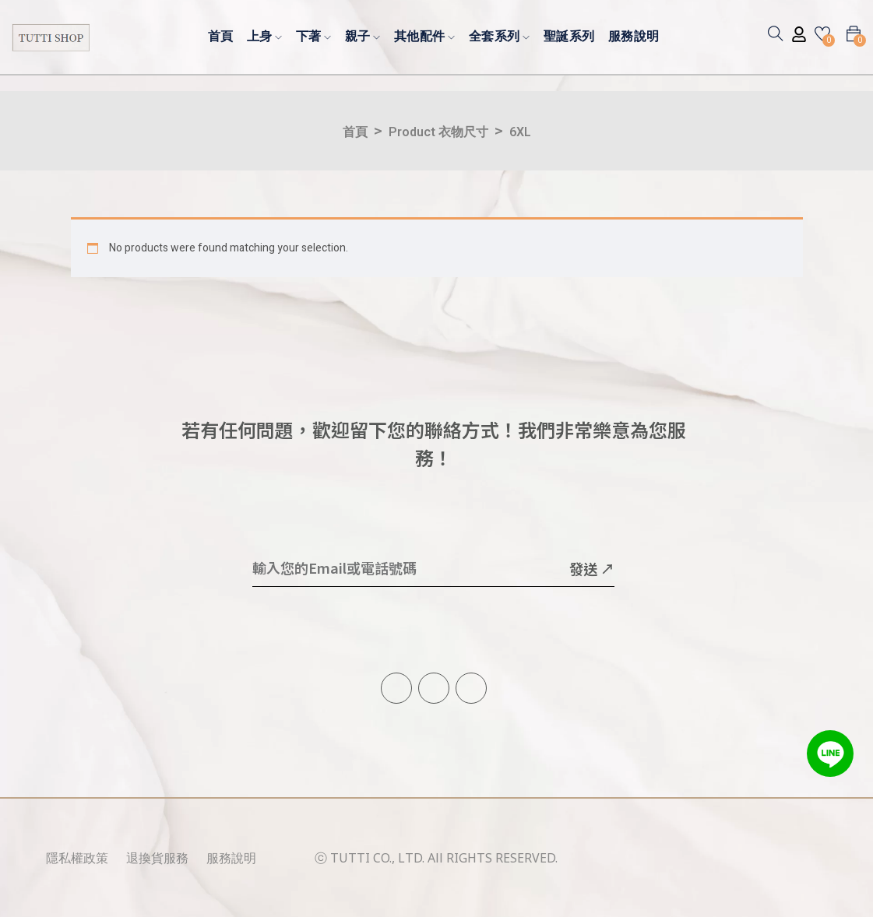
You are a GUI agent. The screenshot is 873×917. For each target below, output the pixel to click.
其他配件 (425, 35)
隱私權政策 (77, 857)
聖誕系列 (569, 35)
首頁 (221, 35)
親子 (363, 35)
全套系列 (499, 35)
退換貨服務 (157, 857)
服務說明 (634, 35)
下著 (314, 35)
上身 (265, 35)
